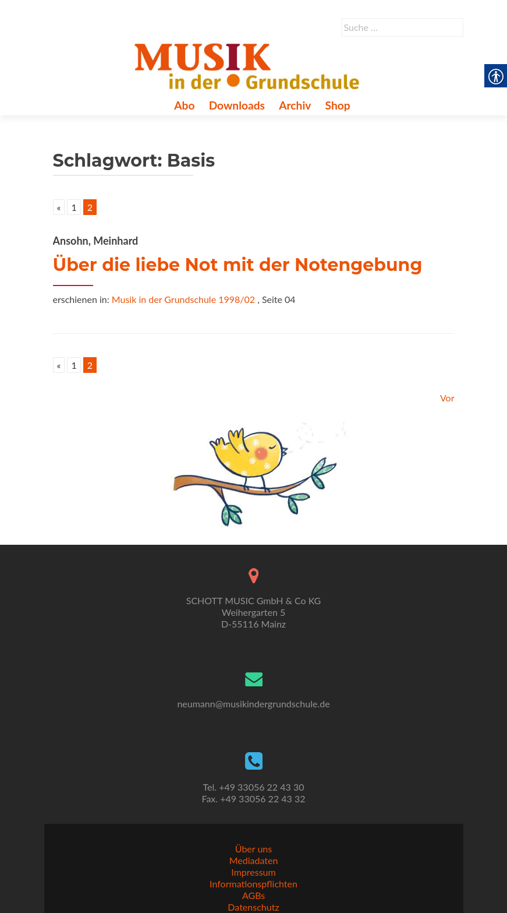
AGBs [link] (253, 895)
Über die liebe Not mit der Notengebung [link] (238, 265)
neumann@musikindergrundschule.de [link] (253, 703)
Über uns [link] (253, 848)
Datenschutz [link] (253, 906)
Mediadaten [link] (253, 860)
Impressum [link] (253, 871)
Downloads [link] (237, 105)
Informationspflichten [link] (253, 883)
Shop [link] (337, 105)
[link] (249, 64)
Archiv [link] (295, 105)
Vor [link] (447, 397)
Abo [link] (184, 105)
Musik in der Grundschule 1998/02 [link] (183, 299)
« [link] (59, 207)
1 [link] (73, 207)
